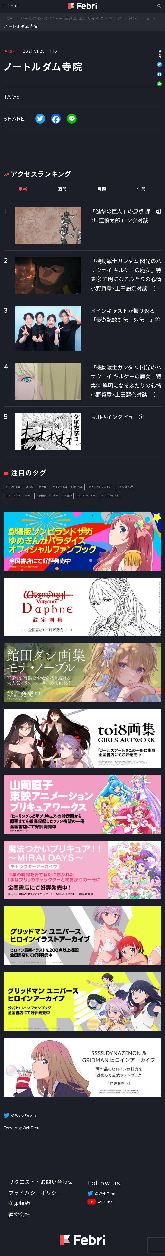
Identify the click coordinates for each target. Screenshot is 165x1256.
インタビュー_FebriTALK (69, 486)
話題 (69, 495)
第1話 (134, 18)
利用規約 (19, 1204)
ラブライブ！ (111, 495)
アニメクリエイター (102, 486)
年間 (141, 189)
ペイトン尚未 (88, 495)
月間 (102, 189)
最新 (23, 189)
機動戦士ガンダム (48, 495)
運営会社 (19, 1214)
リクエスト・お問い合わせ (41, 1182)
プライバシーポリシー (35, 1193)
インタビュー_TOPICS (20, 486)
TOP (8, 18)
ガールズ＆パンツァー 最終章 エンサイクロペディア (70, 18)
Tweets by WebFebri (21, 1127)
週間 (62, 189)
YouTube (105, 1202)
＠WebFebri (105, 1194)
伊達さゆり (128, 486)
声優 (44, 486)
